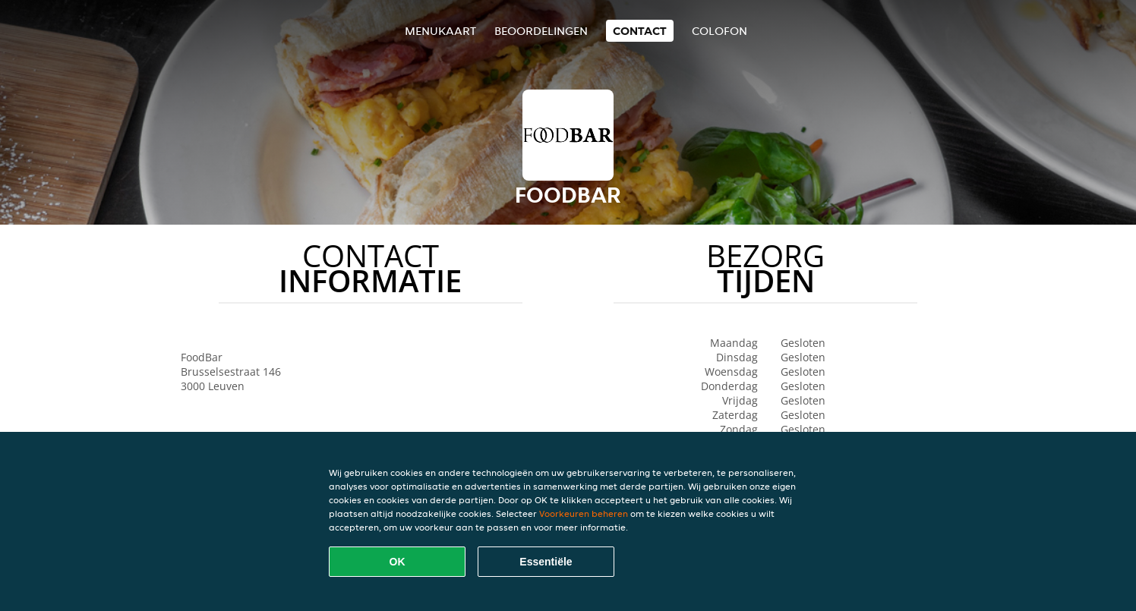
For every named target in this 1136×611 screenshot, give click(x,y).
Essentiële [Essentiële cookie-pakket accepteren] (545, 562)
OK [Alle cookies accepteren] (397, 562)
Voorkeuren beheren (583, 513)
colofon (719, 31)
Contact (640, 31)
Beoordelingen (541, 31)
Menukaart (440, 31)
